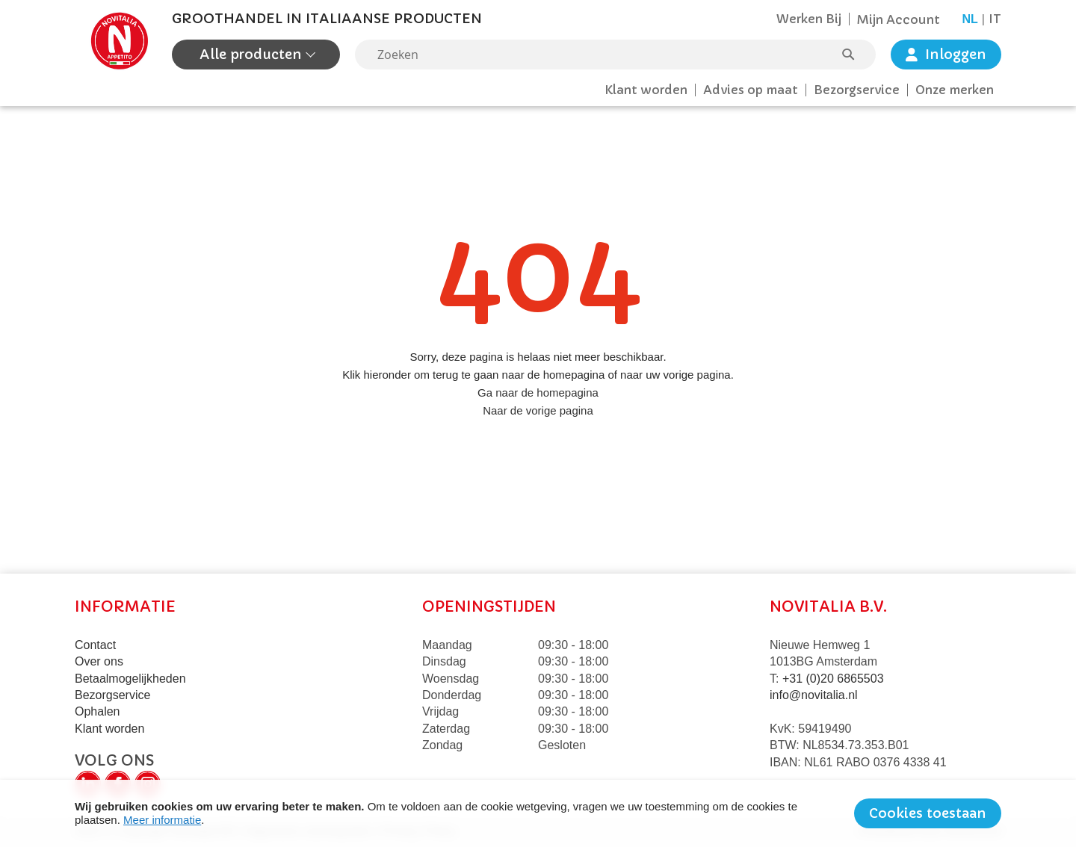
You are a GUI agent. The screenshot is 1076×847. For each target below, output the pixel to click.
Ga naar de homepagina (538, 392)
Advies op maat (750, 89)
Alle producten (253, 54)
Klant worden (646, 89)
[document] (538, 813)
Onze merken (954, 89)
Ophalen (97, 711)
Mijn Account (898, 19)
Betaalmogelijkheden (130, 678)
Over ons (99, 661)
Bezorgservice (857, 89)
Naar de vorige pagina (538, 410)
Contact (95, 645)
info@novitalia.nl (814, 695)
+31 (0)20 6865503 (833, 678)
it (995, 18)
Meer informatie (162, 819)
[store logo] (119, 41)
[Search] (855, 54)
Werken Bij (808, 18)
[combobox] (615, 54)
